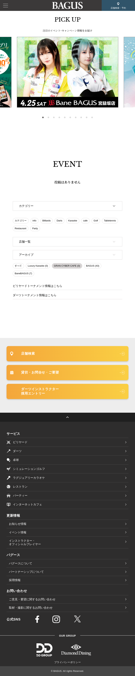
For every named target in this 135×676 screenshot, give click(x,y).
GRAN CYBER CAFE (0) (67, 265)
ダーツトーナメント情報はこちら (34, 295)
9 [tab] (86, 117)
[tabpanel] (67, 72)
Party (35, 228)
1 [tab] (43, 117)
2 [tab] (48, 117)
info (34, 220)
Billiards (46, 220)
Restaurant (20, 228)
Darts (59, 220)
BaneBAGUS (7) (23, 273)
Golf (96, 220)
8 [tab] (81, 117)
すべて (18, 265)
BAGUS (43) (92, 265)
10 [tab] (92, 117)
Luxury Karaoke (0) (38, 265)
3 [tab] (54, 117)
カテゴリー (21, 220)
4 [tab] (59, 117)
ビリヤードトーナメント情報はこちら (37, 285)
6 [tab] (70, 117)
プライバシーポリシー (67, 662)
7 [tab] (76, 117)
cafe (85, 220)
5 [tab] (65, 117)
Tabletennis (110, 220)
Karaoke (72, 220)
